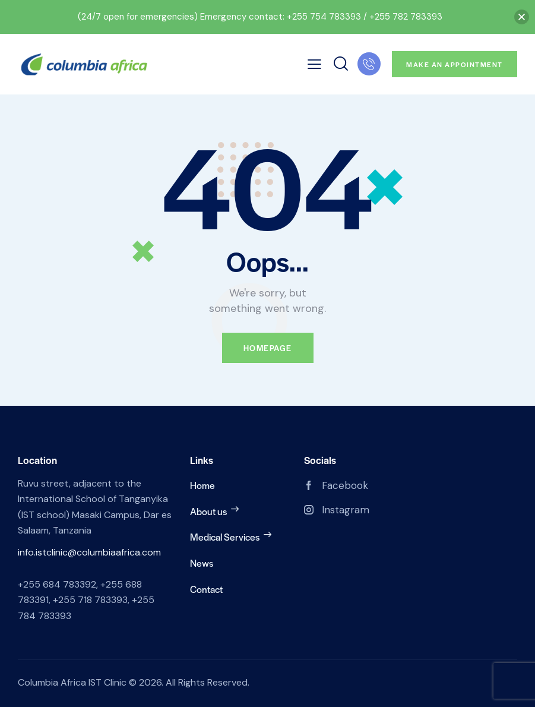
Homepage (267, 348)
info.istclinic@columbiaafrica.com (89, 552)
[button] (521, 17)
